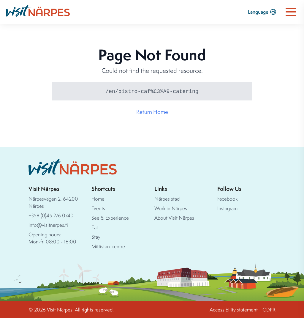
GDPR (269, 309)
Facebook (227, 198)
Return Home (152, 112)
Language (262, 11)
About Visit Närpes (174, 217)
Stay (95, 236)
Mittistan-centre (108, 246)
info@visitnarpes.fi (48, 224)
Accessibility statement (234, 309)
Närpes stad (167, 198)
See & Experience (110, 217)
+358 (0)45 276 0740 (51, 215)
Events (98, 208)
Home (97, 198)
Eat (94, 227)
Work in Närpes (170, 208)
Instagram (227, 208)
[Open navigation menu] (291, 12)
